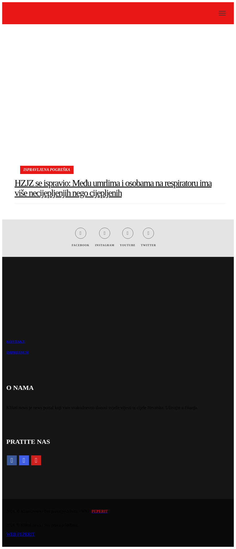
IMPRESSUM (17, 352)
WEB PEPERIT (20, 534)
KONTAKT (15, 341)
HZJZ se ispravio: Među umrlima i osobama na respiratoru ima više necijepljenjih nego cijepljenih (113, 188)
